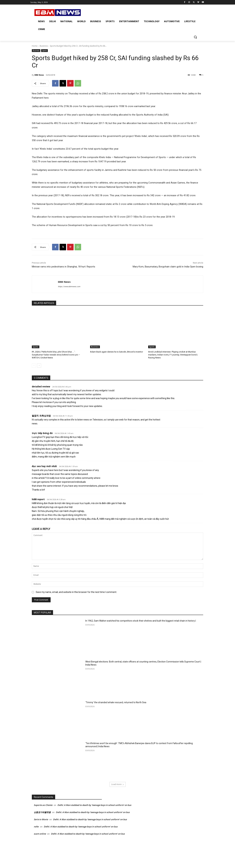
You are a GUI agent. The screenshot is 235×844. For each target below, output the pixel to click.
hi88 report (38, 499)
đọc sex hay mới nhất (44, 466)
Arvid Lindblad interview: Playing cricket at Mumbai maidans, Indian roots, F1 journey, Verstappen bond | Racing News (172, 355)
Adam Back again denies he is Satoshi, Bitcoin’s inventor (116, 352)
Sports (44, 50)
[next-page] (39, 365)
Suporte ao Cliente (43, 805)
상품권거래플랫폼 (42, 812)
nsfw (36, 826)
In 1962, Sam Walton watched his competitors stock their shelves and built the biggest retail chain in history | (140, 620)
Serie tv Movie (41, 819)
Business (44, 45)
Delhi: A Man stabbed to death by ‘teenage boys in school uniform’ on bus (94, 805)
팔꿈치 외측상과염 (41, 415)
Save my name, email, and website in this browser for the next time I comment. (76, 592)
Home (35, 45)
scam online (40, 833)
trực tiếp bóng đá (42, 433)
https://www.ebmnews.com (69, 287)
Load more (117, 784)
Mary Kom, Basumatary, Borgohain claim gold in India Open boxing (168, 266)
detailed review (41, 386)
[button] (195, 37)
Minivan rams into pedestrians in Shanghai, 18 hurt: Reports (63, 266)
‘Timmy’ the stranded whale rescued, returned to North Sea (115, 702)
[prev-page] (34, 365)
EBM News (39, 75)
